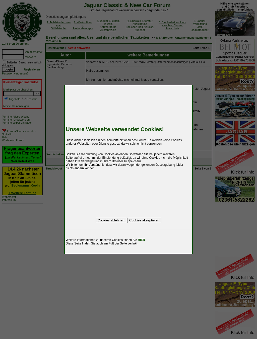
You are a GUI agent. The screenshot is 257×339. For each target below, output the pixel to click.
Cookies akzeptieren (144, 220)
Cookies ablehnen (111, 220)
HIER (141, 240)
